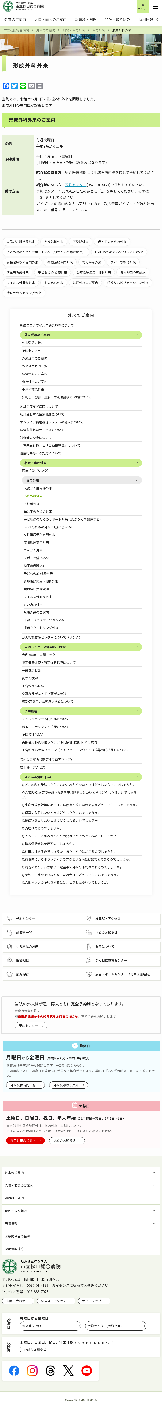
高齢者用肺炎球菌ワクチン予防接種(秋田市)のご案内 (59, 742)
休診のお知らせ (64, 1140)
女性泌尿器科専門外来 (39, 534)
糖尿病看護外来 (35, 565)
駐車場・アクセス (32, 767)
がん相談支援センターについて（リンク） (52, 637)
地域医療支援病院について (39, 406)
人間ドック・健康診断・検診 (45, 647)
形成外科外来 (33, 496)
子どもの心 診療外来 (38, 573)
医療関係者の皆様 (17, 1236)
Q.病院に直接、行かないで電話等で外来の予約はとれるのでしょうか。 (72, 867)
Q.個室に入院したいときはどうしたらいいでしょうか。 (61, 812)
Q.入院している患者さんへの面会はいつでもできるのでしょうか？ (69, 836)
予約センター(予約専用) (105, 1326)
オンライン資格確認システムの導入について (51, 422)
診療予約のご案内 (34, 373)
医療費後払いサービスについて (42, 430)
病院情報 (11, 1223)
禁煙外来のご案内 (36, 612)
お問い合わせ (15, 1301)
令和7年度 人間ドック (38, 654)
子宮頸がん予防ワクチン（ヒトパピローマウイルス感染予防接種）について (76, 750)
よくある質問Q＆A (37, 777)
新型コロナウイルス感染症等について (47, 325)
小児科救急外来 (33, 389)
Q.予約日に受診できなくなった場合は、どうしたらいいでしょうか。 (71, 875)
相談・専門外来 (35, 463)
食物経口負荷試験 (36, 589)
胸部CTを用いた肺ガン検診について (47, 701)
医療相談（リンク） (36, 470)
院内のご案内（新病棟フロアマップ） (47, 759)
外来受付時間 (31, 1326)
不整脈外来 (31, 503)
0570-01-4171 (37, 1285)
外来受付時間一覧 (34, 366)
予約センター (31, 350)
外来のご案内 (15, 19)
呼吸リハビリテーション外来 (44, 620)
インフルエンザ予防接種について (47, 719)
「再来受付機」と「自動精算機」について (50, 445)
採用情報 (148, 19)
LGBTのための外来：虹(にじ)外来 (48, 527)
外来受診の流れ (33, 342)
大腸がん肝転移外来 (38, 488)
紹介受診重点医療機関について (42, 414)
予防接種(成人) (32, 734)
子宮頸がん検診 (33, 686)
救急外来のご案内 (34, 381)
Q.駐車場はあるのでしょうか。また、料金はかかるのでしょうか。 (69, 851)
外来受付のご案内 (34, 358)
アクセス (143, 9)
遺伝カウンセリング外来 (41, 627)
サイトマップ (91, 1301)
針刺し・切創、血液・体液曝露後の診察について (57, 397)
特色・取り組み (117, 19)
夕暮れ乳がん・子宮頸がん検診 (44, 693)
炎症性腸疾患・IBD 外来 (41, 581)
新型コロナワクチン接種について (47, 726)
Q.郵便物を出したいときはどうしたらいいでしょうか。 (61, 820)
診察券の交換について (36, 437)
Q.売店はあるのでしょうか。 (42, 828)
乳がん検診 (30, 678)
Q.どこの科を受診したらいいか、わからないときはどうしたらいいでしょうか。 (79, 784)
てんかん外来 (33, 550)
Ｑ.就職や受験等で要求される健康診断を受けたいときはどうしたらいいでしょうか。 (79, 794)
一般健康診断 (31, 670)
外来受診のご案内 (37, 335)
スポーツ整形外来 (36, 558)
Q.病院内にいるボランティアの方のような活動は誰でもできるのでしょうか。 (77, 859)
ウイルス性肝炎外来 (38, 596)
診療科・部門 (86, 19)
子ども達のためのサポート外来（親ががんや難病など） (63, 519)
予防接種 (30, 711)
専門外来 (32, 480)
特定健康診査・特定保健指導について (49, 662)
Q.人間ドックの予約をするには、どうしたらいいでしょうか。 (66, 882)
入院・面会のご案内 (50, 19)
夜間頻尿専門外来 (36, 542)
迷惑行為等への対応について (40, 453)
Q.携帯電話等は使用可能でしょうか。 (49, 843)
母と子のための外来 (38, 511)
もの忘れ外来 (33, 604)
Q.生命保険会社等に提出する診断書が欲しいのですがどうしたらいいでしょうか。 (80, 805)
